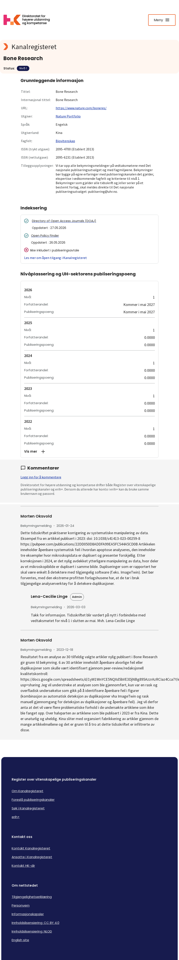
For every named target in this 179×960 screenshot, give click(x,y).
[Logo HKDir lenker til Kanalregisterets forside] (29, 20)
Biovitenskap (65, 141)
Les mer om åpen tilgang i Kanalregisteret (55, 258)
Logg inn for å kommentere (40, 477)
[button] (89, 451)
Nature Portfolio (68, 116)
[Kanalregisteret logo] (89, 46)
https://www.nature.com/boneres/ (81, 108)
